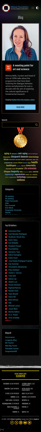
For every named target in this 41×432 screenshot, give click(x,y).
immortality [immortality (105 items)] (31, 165)
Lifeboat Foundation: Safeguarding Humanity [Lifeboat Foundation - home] (15, 8)
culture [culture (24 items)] (34, 159)
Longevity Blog (11, 340)
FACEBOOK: (6, 383)
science (32, 100)
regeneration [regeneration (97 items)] (19, 174)
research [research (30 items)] (27, 174)
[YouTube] (25, 423)
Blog (20, 18)
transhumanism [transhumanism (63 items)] (31, 177)
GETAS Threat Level (20, 376)
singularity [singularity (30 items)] (34, 174)
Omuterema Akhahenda (17, 267)
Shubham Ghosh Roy (17, 100)
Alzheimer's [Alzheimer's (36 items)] (15, 154)
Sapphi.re (36, 419)
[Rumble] (29, 423)
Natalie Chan (13, 291)
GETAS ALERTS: (26, 388)
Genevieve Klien (14, 231)
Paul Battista (13, 249)
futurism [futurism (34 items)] (25, 163)
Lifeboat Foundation (15, 419)
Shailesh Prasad (14, 246)
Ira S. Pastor (13, 315)
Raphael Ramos (14, 288)
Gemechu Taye (14, 252)
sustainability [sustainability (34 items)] (12, 177)
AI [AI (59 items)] (10, 154)
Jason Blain (13, 309)
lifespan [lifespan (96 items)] (7, 171)
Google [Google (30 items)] (29, 163)
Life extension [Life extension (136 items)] (30, 168)
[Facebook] (12, 423)
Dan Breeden (13, 243)
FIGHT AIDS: (8, 400)
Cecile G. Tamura (15, 273)
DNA (7, 203)
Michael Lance (14, 306)
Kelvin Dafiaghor (14, 255)
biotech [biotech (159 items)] (24, 156)
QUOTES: (24, 412)
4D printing (9, 199)
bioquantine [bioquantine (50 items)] (7, 157)
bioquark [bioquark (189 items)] (15, 156)
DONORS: (13, 397)
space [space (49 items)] (7, 177)
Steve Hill (12, 297)
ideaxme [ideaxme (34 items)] (23, 166)
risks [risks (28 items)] (31, 174)
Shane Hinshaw (14, 285)
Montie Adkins (13, 312)
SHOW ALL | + (8, 320)
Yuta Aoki (12, 276)
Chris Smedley (13, 318)
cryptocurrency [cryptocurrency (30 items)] (28, 160)
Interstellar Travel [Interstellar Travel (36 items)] (10, 169)
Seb (9, 303)
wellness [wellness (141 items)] (21, 180)
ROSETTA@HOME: (12, 407)
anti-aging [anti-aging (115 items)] (22, 153)
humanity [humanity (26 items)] (19, 166)
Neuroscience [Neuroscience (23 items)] (25, 172)
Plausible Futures (11, 349)
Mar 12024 (8, 68)
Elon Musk (9, 208)
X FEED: (7, 393)
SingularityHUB (11, 351)
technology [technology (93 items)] (21, 177)
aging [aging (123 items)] (6, 153)
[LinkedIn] (21, 423)
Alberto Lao (12, 282)
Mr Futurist (9, 343)
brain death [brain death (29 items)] (18, 160)
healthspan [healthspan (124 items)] (11, 165)
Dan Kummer (13, 264)
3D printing (9, 196)
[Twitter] (16, 423)
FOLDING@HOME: (7, 403)
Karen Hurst (12, 258)
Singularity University (13, 210)
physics (27, 100)
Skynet (7, 212)
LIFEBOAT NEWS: (26, 383)
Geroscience (10, 337)
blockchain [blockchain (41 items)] (12, 160)
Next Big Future (11, 346)
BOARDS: (24, 397)
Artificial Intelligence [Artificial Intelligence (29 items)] (33, 154)
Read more (21, 107)
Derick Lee (12, 279)
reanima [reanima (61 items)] (35, 172)
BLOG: (23, 393)
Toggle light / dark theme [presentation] (37, 7)
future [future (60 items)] (20, 163)
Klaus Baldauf (13, 270)
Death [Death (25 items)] (37, 159)
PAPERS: (24, 407)
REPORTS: (24, 400)
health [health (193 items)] (34, 162)
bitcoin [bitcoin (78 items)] (6, 159)
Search (36, 124)
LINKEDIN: (7, 388)
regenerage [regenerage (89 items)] (9, 174)
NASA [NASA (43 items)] (21, 172)
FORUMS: (14, 412)
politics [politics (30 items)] (30, 172)
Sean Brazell (13, 294)
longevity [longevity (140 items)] (15, 171)
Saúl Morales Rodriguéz (17, 234)
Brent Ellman (13, 300)
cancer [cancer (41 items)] (23, 160)
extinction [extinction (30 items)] (15, 163)
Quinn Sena (12, 240)
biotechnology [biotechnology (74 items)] (33, 157)
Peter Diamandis (11, 201)
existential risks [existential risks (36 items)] (8, 163)
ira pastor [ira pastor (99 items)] (19, 168)
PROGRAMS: (25, 403)
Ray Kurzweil (10, 205)
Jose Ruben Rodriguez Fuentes (20, 261)
